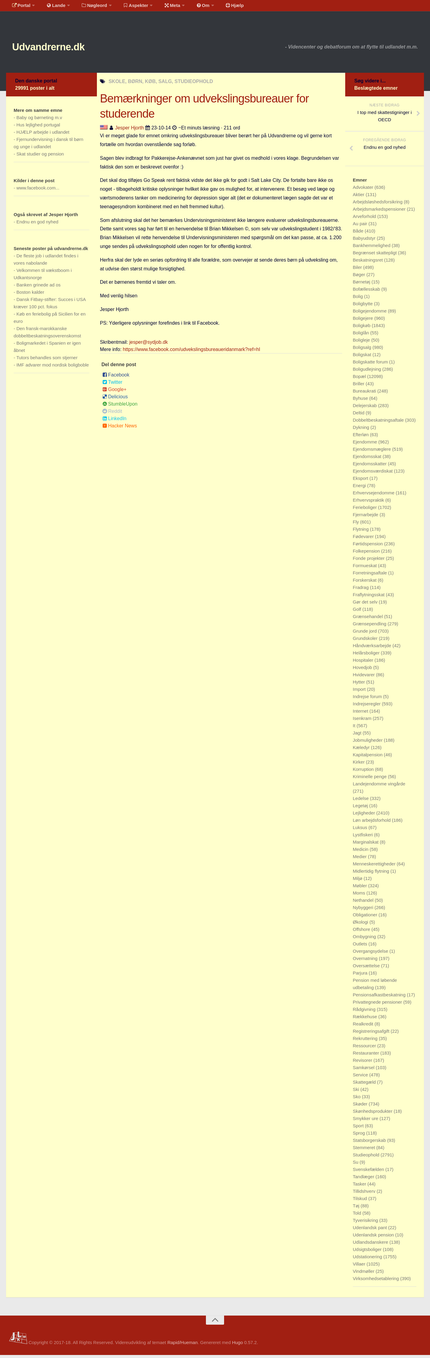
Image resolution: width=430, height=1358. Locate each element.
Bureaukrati (365, 393)
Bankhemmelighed (372, 248)
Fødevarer (364, 539)
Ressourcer (365, 1048)
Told (357, 1216)
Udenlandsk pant (370, 1230)
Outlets (361, 946)
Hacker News (119, 428)
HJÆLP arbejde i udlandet (42, 135)
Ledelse (361, 801)
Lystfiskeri (363, 837)
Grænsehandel (368, 619)
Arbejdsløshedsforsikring (378, 204)
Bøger (359, 277)
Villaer (360, 1266)
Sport (359, 1128)
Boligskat (362, 357)
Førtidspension (368, 546)
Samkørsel (364, 1070)
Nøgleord (88, 7)
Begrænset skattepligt (375, 255)
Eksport (361, 481)
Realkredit (364, 1026)
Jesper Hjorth (129, 130)
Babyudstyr (365, 241)
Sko (357, 1099)
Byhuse (361, 401)
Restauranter (366, 1056)
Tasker (360, 1186)
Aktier (359, 197)
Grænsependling (370, 626)
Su (356, 1165)
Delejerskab (365, 408)
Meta (162, 7)
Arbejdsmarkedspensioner (380, 212)
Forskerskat (365, 583)
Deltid (359, 415)
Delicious (115, 399)
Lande (52, 7)
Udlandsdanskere (371, 1245)
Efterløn (361, 437)
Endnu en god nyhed (37, 224)
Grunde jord (365, 634)
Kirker (359, 765)
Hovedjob (363, 670)
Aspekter (128, 7)
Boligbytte (363, 306)
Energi (360, 488)
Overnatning (366, 961)
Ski (356, 1092)
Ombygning (365, 939)
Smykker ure (366, 1121)
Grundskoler (366, 641)
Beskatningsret (368, 263)
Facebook (115, 377)
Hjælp (219, 7)
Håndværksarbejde (372, 648)
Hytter (359, 684)
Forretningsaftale (370, 575)
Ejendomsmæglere (372, 452)
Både (359, 233)
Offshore (362, 932)
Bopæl (360, 379)
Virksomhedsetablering (376, 1281)
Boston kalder (30, 295)
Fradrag (361, 590)
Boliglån (361, 335)
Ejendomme (365, 444)
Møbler (360, 888)
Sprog (359, 1136)
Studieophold (367, 1157)
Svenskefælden (369, 1172)
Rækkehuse (365, 1019)
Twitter (112, 384)
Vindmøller (364, 1274)
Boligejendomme (370, 313)
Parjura (361, 975)
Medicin (361, 852)
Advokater (364, 190)
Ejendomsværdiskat (373, 474)
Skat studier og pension (40, 156)
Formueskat (365, 568)
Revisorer (363, 1063)
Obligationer (366, 917)
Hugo (237, 1345)
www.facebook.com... (37, 190)
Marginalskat (366, 845)
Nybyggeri (364, 910)
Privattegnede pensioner (378, 1005)
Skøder (361, 1106)
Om (191, 7)
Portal (20, 7)
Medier (360, 859)
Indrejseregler (367, 706)
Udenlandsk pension (374, 1237)
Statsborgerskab (370, 1143)
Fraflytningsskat (369, 597)
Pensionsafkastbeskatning (380, 997)
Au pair (361, 226)
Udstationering (368, 1259)
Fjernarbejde (366, 517)
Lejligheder (364, 815)
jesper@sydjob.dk (148, 344)
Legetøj (361, 808)
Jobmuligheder (368, 743)
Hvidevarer (364, 677)
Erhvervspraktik (369, 503)
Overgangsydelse (371, 954)
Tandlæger (364, 1179)
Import (360, 692)
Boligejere (363, 321)
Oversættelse (367, 968)
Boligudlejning (367, 372)
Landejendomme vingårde (379, 786)
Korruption (364, 772)
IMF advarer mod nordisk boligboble (52, 367)
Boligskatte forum (371, 364)
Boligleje (362, 343)
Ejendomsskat (367, 459)
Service (361, 1077)
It (355, 728)
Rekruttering (366, 1041)
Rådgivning (365, 1012)
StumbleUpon (119, 406)
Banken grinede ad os (38, 287)
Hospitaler (364, 663)
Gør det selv (366, 604)
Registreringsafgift (372, 1034)
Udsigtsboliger (368, 1252)
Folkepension (367, 554)
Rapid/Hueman (182, 1345)
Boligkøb (362, 328)
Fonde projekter (369, 561)
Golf (357, 612)
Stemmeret (364, 1150)
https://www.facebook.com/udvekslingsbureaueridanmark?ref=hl (191, 352)
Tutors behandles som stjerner (47, 360)
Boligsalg (362, 350)
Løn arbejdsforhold (372, 823)
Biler (358, 270)
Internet (361, 714)
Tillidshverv (365, 1194)
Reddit (112, 413)
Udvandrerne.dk (59, 48)
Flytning (361, 532)
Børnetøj (362, 284)
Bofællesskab (367, 292)
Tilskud (360, 1201)
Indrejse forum (368, 699)
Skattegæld (365, 1085)
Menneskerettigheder (375, 866)
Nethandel (364, 903)
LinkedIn (114, 421)
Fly (356, 524)
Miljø (358, 881)
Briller (359, 386)
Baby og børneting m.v (39, 120)
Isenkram (363, 721)
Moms (359, 895)
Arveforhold (365, 219)
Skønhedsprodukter (373, 1114)
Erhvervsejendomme (374, 495)
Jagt (358, 735)
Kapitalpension (368, 757)
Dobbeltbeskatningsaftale (379, 423)
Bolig (358, 299)
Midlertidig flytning (371, 874)
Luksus (361, 830)
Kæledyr (362, 750)
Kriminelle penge (370, 779)
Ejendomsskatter (370, 466)
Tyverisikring (366, 1223)
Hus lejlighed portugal (38, 127)
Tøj (357, 1208)
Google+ (114, 392)
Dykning (361, 430)
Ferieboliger (365, 510)
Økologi (361, 925)
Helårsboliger (367, 655)
